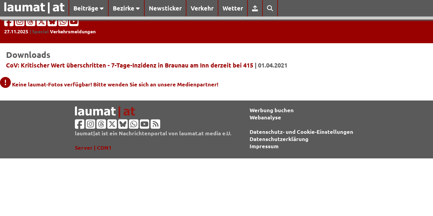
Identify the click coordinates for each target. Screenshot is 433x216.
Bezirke (126, 8)
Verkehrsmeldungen (73, 31)
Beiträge (88, 8)
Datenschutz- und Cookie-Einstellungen (301, 131)
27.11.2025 (16, 31)
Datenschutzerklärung (279, 138)
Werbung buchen (272, 109)
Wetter (233, 8)
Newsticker (165, 8)
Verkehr (202, 8)
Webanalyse (265, 117)
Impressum (264, 145)
